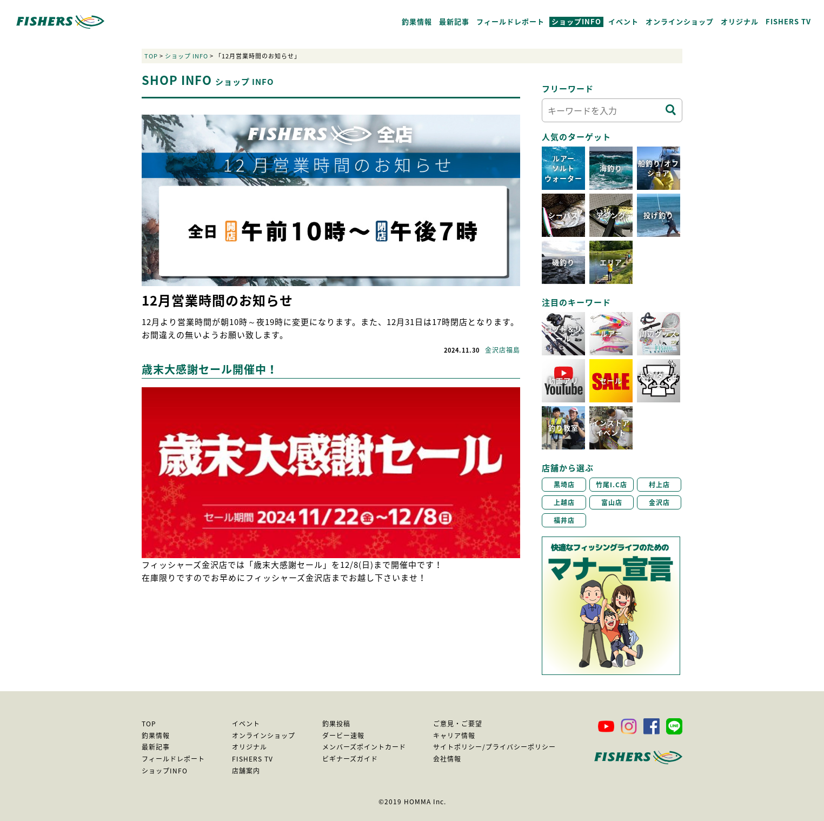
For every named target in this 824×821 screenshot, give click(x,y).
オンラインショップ (680, 22)
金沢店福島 (502, 350)
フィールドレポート (510, 22)
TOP (151, 56)
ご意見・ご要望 (457, 724)
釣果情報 (417, 22)
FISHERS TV (788, 22)
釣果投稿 (336, 724)
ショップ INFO (186, 56)
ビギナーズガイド (350, 759)
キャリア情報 (454, 735)
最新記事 (454, 22)
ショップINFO (576, 22)
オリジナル (740, 22)
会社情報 (447, 759)
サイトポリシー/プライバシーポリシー (494, 747)
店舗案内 (246, 771)
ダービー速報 (343, 735)
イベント (623, 22)
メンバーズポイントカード (364, 747)
